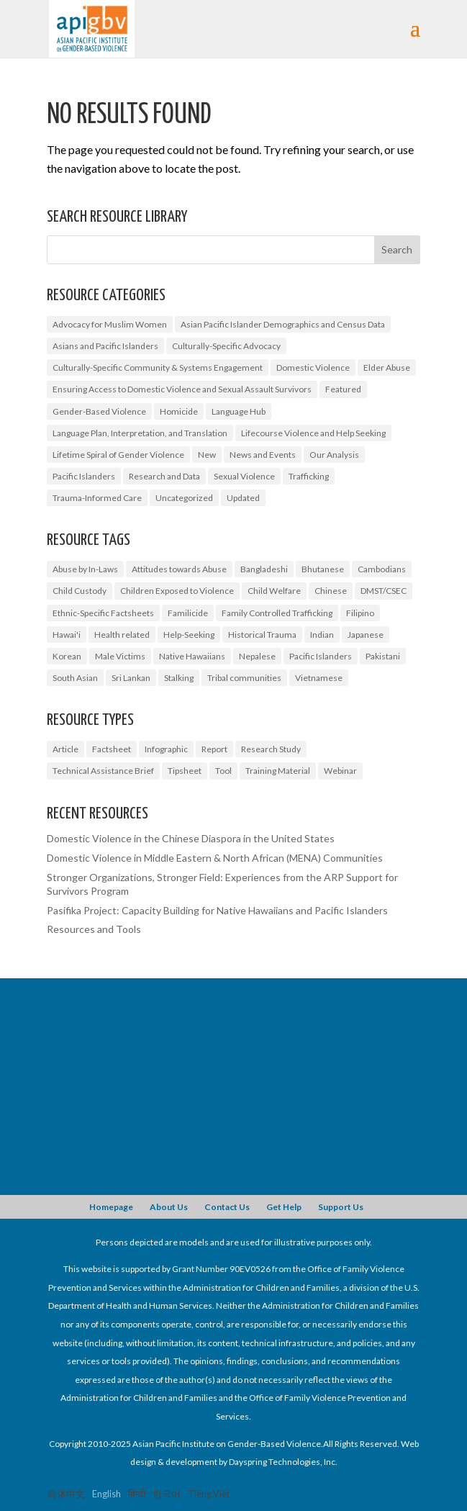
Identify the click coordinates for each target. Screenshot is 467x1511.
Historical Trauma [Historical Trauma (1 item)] (262, 634)
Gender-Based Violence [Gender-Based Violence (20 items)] (99, 411)
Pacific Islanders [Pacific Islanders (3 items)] (320, 656)
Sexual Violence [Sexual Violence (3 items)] (244, 476)
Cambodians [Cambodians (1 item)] (382, 569)
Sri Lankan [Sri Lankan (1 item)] (131, 677)
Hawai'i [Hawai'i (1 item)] (67, 634)
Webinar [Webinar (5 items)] (340, 770)
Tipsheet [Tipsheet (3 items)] (184, 770)
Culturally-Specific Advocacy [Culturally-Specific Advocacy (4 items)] (226, 345)
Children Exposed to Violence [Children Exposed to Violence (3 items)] (177, 590)
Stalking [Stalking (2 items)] (179, 677)
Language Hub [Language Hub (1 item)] (239, 411)
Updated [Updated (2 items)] (243, 497)
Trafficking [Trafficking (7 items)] (309, 476)
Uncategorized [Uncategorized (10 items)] (184, 497)
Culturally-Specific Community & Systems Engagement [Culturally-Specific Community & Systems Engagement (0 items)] (158, 367)
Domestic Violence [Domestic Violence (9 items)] (313, 367)
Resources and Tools (94, 929)
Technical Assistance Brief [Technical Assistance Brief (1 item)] (103, 770)
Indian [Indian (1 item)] (322, 634)
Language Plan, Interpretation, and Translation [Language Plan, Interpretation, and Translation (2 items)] (140, 433)
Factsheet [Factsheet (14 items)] (111, 749)
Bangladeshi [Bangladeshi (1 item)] (264, 569)
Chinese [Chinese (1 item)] (330, 590)
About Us (169, 1206)
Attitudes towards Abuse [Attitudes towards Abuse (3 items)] (179, 569)
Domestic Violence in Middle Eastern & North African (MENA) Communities (215, 858)
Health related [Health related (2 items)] (122, 634)
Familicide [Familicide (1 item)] (188, 613)
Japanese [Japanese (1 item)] (366, 634)
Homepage (111, 1206)
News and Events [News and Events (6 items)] (263, 454)
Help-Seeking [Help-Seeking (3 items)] (188, 634)
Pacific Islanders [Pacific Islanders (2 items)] (84, 476)
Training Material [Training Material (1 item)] (277, 770)
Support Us (340, 1206)
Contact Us (227, 1206)
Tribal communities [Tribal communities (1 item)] (244, 677)
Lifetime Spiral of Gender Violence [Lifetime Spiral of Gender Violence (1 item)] (118, 454)
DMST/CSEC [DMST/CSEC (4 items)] (384, 590)
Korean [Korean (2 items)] (67, 656)
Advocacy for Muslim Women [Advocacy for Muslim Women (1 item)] (110, 324)
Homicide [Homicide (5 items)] (179, 411)
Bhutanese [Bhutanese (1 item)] (322, 569)
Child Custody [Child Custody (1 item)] (79, 590)
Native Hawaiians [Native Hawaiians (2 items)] (192, 656)
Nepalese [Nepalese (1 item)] (257, 656)
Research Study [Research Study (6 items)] (271, 749)
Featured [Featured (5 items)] (343, 389)
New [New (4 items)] (207, 454)
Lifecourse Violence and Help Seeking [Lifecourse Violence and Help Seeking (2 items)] (313, 433)
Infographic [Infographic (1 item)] (166, 749)
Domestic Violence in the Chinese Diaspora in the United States (191, 838)
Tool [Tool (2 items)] (223, 770)
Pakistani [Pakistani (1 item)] (383, 656)
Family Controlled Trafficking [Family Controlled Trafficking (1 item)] (277, 613)
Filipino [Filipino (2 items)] (360, 613)
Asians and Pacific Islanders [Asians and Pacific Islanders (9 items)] (105, 345)
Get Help (283, 1206)
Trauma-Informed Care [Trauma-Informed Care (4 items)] (97, 497)
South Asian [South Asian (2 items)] (75, 677)
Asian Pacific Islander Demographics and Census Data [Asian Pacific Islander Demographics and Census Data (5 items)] (283, 324)
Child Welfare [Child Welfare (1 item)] (274, 590)
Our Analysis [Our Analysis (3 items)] (334, 454)
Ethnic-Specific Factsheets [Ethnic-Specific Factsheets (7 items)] (103, 613)
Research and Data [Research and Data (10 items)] (164, 476)
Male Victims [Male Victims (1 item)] (120, 656)
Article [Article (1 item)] (65, 749)
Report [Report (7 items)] (214, 749)
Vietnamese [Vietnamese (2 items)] (319, 677)
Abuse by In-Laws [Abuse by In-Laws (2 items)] (85, 569)
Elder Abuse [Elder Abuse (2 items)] (386, 367)
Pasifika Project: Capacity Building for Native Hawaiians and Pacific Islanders (217, 910)
